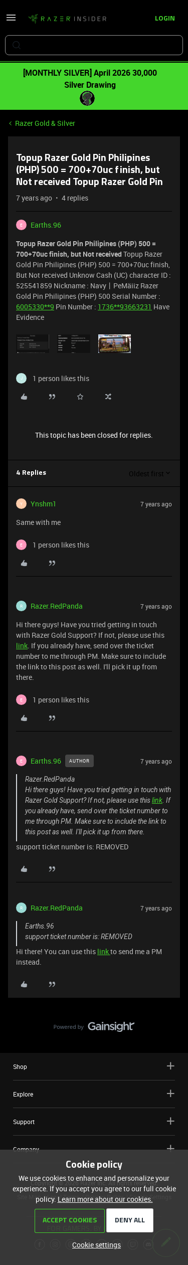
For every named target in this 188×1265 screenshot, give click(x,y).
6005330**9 (35, 306)
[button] (11, 21)
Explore (94, 1094)
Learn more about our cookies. (105, 1199)
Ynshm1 (44, 503)
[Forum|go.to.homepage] (67, 19)
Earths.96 (46, 225)
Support (94, 1121)
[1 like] (52, 378)
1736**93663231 (125, 306)
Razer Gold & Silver (45, 123)
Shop (94, 1066)
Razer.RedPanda (57, 606)
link (22, 645)
